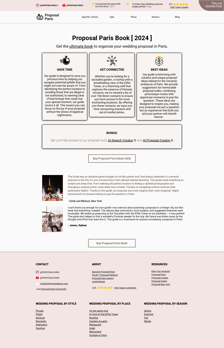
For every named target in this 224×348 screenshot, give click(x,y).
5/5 (94, 288)
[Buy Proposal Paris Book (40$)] (112, 158)
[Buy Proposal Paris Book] (112, 243)
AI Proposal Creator (157, 140)
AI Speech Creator (120, 140)
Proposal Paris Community (53, 289)
